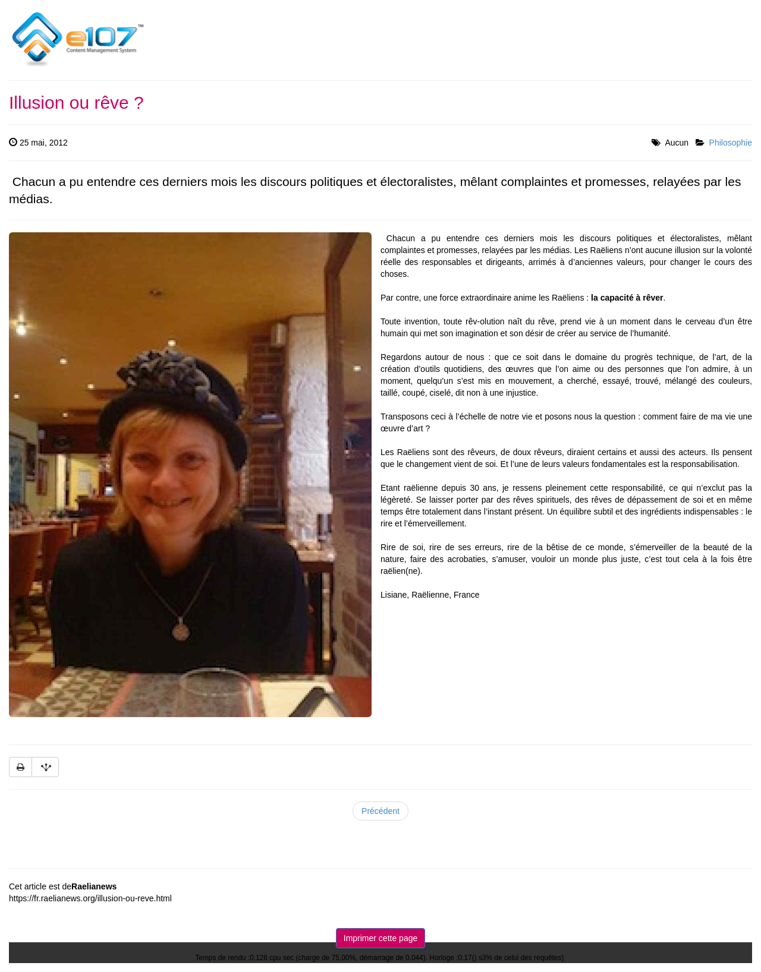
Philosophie (730, 142)
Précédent (380, 811)
